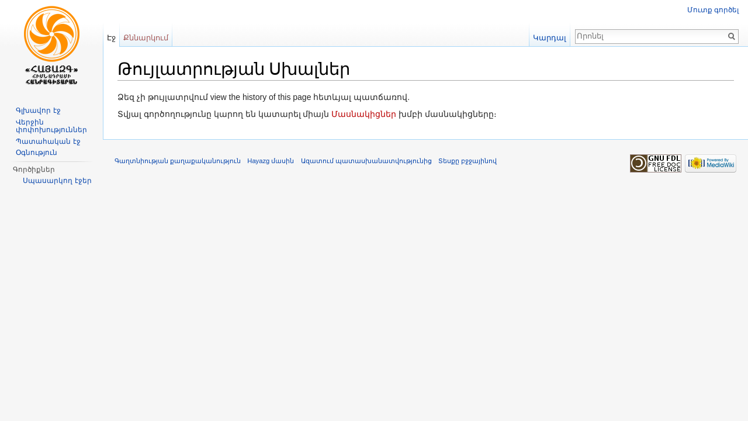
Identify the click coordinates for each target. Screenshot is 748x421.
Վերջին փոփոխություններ (51, 126)
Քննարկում (145, 37)
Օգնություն (36, 153)
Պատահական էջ (48, 141)
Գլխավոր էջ (38, 110)
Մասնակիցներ (363, 114)
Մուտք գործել (713, 10)
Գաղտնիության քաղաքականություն (178, 160)
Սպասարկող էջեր (57, 181)
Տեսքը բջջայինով (467, 160)
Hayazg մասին (270, 160)
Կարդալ (549, 37)
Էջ (111, 37)
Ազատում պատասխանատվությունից (366, 160)
